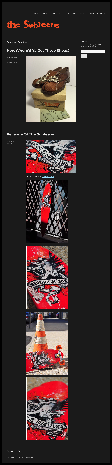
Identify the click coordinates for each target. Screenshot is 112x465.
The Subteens (10, 457)
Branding (9, 60)
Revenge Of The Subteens (30, 134)
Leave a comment (12, 62)
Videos (81, 13)
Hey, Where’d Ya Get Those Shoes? (38, 50)
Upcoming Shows (56, 13)
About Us (44, 13)
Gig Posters (90, 13)
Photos (73, 13)
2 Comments (10, 146)
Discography (101, 13)
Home (36, 13)
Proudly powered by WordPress (24, 457)
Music (67, 13)
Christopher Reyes (48, 176)
